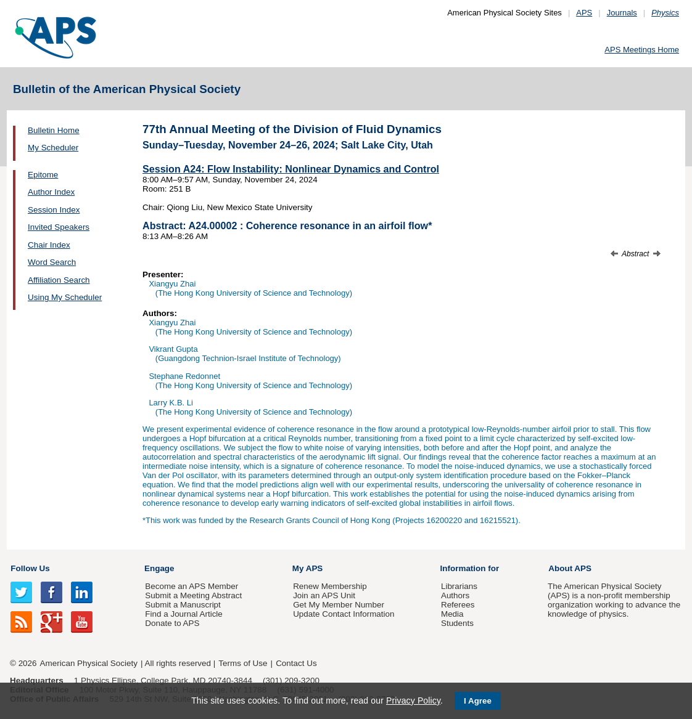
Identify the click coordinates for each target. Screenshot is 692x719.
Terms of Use (242, 663)
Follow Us (29, 568)
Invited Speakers (58, 227)
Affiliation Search (59, 280)
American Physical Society (89, 663)
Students (457, 623)
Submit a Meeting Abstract (193, 595)
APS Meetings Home (641, 49)
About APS (569, 568)
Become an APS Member (191, 586)
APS (584, 12)
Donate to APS (172, 623)
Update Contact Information (343, 614)
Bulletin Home (54, 130)
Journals (622, 12)
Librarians (459, 586)
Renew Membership (330, 586)
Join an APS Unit (324, 595)
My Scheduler (53, 147)
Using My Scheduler (65, 297)
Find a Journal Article (183, 614)
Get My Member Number (338, 604)
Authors (455, 595)
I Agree (478, 700)
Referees (458, 604)
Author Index (51, 192)
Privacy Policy (413, 700)
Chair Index (49, 245)
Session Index (54, 209)
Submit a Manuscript (182, 604)
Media (452, 614)
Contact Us (296, 663)
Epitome (43, 174)
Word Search (52, 262)
